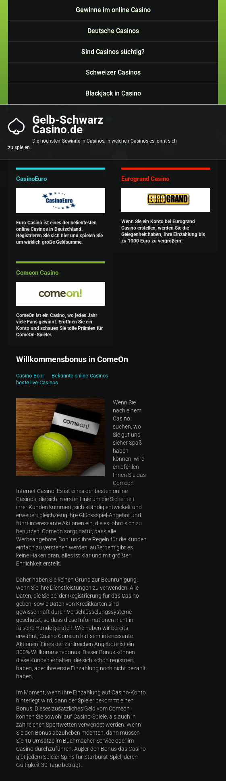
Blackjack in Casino (113, 93)
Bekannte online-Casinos (80, 376)
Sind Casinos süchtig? (113, 52)
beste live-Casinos (37, 382)
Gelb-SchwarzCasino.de (67, 125)
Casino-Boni (30, 376)
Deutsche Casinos (113, 31)
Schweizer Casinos (113, 72)
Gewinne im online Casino (113, 10)
